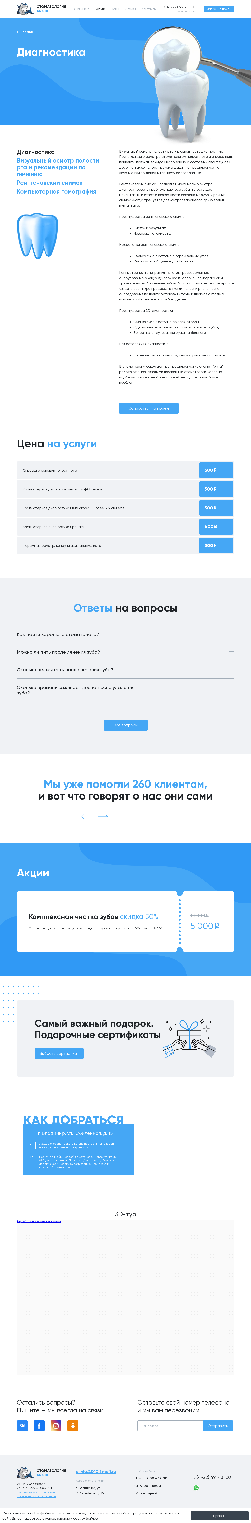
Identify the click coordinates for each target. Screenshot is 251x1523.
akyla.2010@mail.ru (97, 1471)
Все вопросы (125, 725)
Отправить (218, 1426)
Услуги (100, 9)
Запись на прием (219, 9)
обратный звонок (186, 11)
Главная (25, 32)
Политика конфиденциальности (36, 1492)
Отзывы (130, 9)
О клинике (81, 9)
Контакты (149, 9)
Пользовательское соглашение (36, 1496)
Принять (219, 1516)
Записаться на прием (149, 408)
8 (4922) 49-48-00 (213, 1477)
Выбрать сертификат (59, 1053)
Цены (115, 9)
